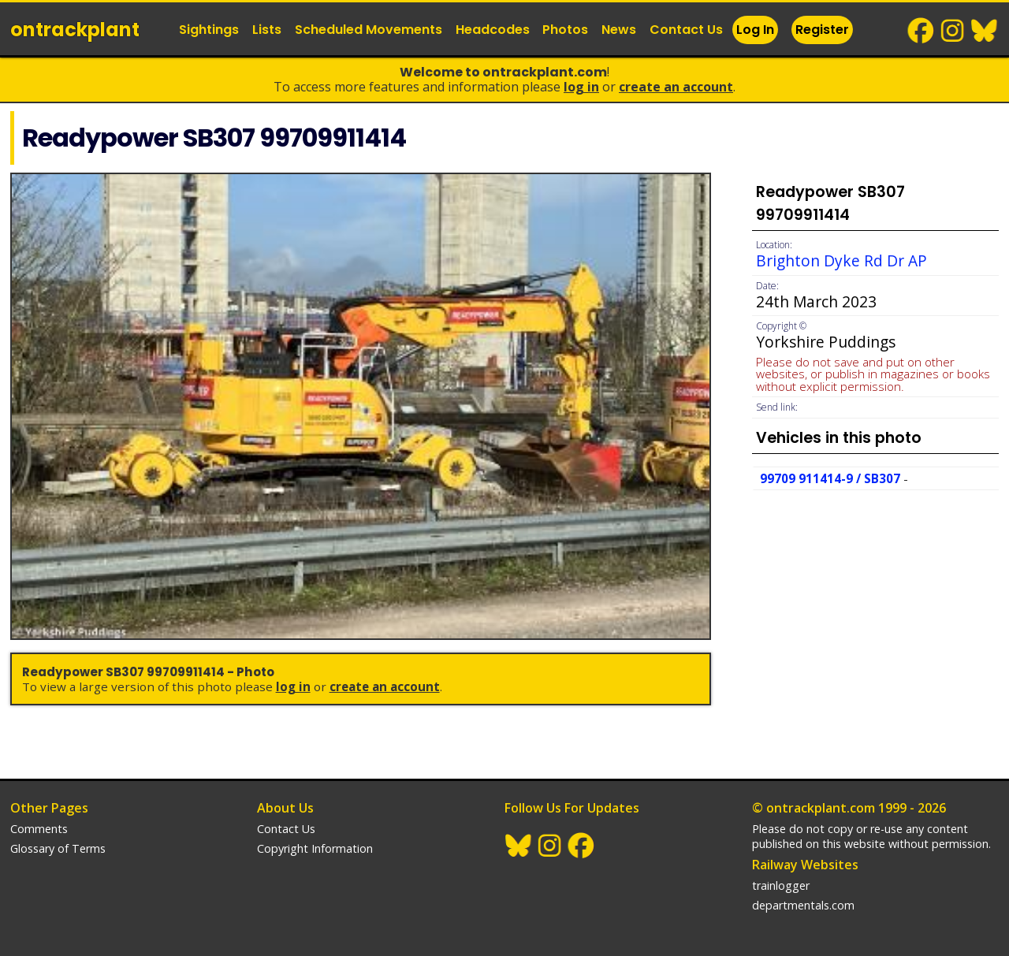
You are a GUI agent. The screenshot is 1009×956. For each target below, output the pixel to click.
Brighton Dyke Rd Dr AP (841, 260)
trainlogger (781, 885)
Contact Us (686, 29)
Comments (39, 828)
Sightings (209, 29)
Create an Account (676, 86)
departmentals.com (803, 905)
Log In (755, 29)
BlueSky (984, 31)
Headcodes (493, 29)
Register (822, 29)
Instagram (953, 31)
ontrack (75, 30)
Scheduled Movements (368, 29)
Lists (266, 29)
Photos (565, 29)
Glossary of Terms (58, 848)
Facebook (921, 31)
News (618, 29)
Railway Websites (805, 864)
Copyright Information (315, 848)
